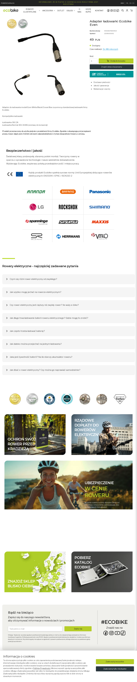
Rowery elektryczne (29, 10)
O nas (79, 10)
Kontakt (99, 10)
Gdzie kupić (88, 10)
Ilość (92, 56)
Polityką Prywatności (41, 668)
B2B (122, 3)
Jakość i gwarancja (101, 85)
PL (127, 3)
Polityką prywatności (29, 637)
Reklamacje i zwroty (102, 89)
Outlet (60, 10)
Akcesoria (47, 10)
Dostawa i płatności (102, 82)
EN (130, 3)
